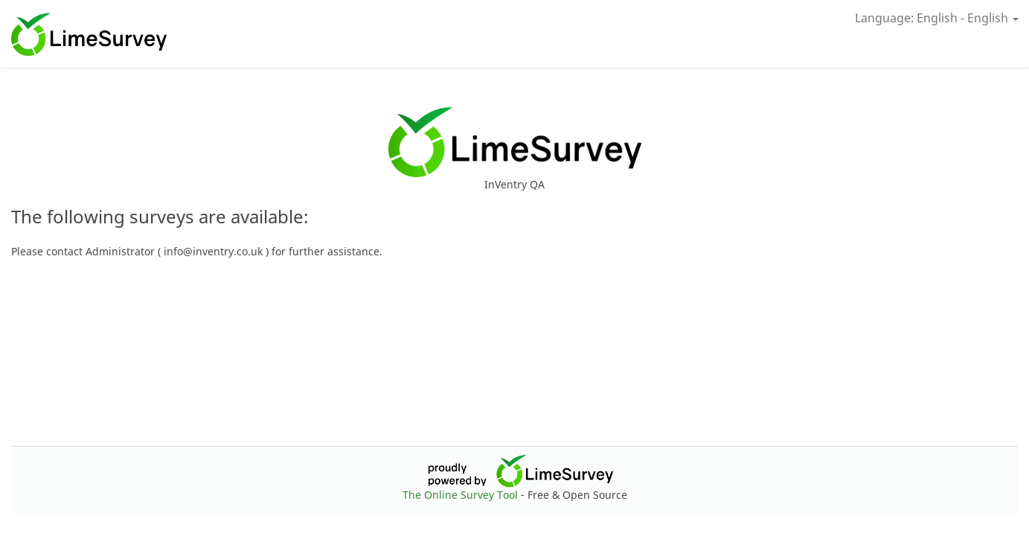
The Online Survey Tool (462, 495)
